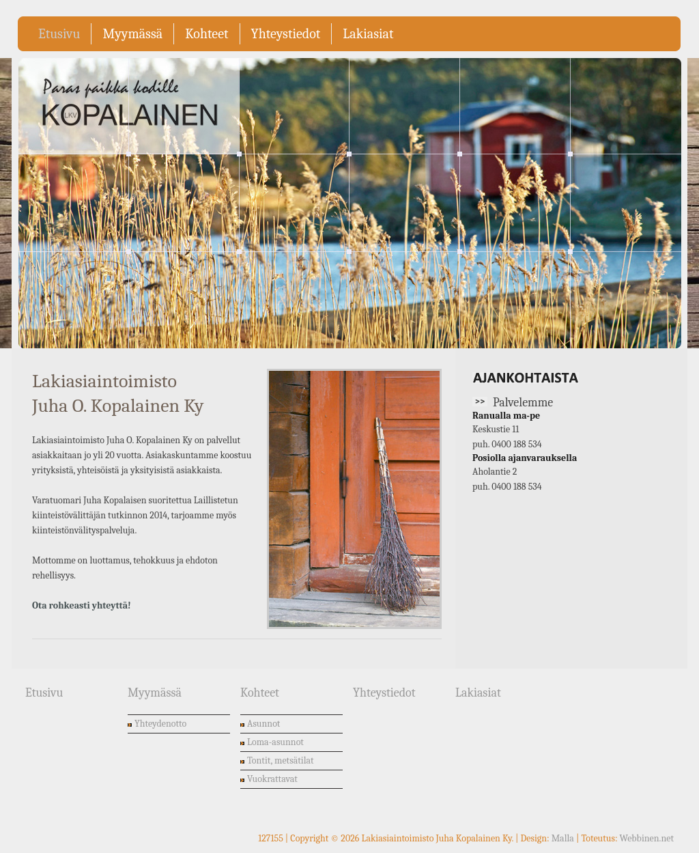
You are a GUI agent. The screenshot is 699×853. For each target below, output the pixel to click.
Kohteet (206, 34)
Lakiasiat (368, 34)
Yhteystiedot (286, 34)
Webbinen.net (647, 838)
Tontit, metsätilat (280, 760)
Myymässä (132, 34)
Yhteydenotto (160, 723)
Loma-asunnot (275, 742)
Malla (563, 838)
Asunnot (263, 723)
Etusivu (59, 34)
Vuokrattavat (272, 779)
